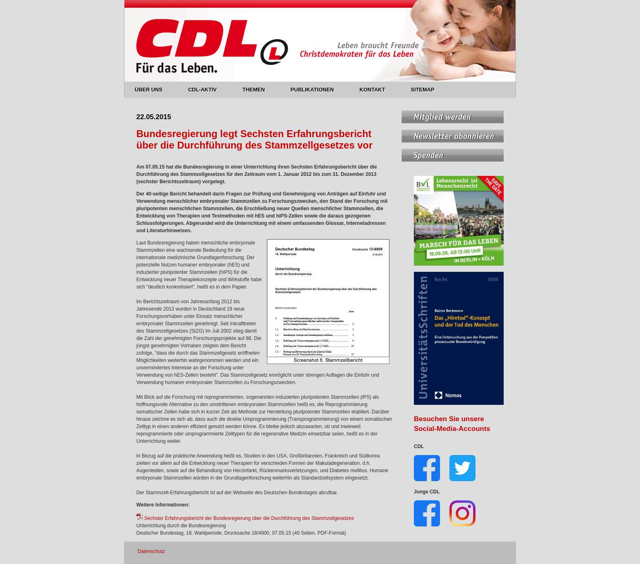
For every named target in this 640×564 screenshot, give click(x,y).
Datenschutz (151, 551)
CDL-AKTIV (207, 90)
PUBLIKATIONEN (317, 90)
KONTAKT (377, 90)
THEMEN (258, 90)
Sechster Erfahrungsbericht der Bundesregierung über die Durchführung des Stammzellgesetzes (245, 518)
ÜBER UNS (153, 90)
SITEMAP (422, 90)
